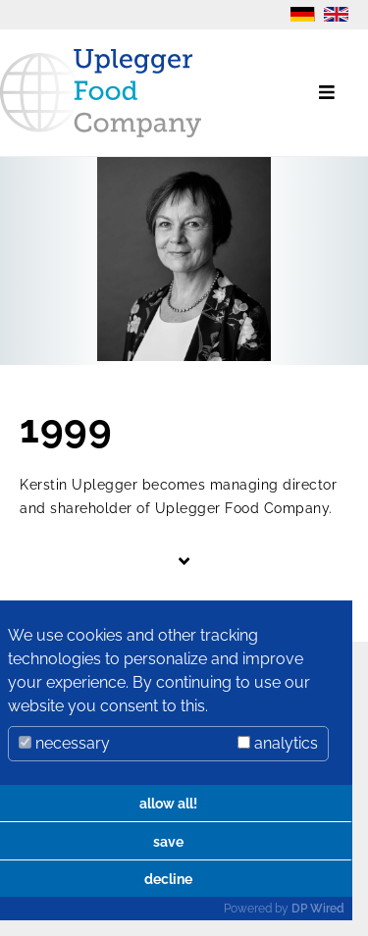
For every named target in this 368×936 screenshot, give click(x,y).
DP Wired (317, 908)
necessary (64, 743)
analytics (277, 743)
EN (336, 14)
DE (302, 14)
